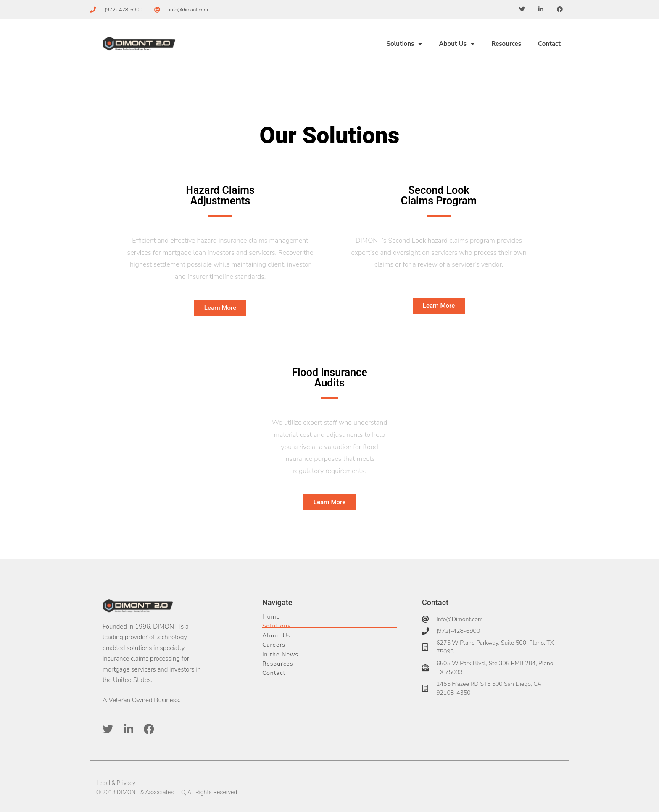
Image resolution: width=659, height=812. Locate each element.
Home (271, 617)
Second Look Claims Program (439, 195)
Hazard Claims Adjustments (220, 195)
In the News (280, 654)
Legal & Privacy (115, 783)
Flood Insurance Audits (329, 377)
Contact (549, 44)
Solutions (404, 44)
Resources (506, 44)
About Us (456, 44)
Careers (273, 645)
